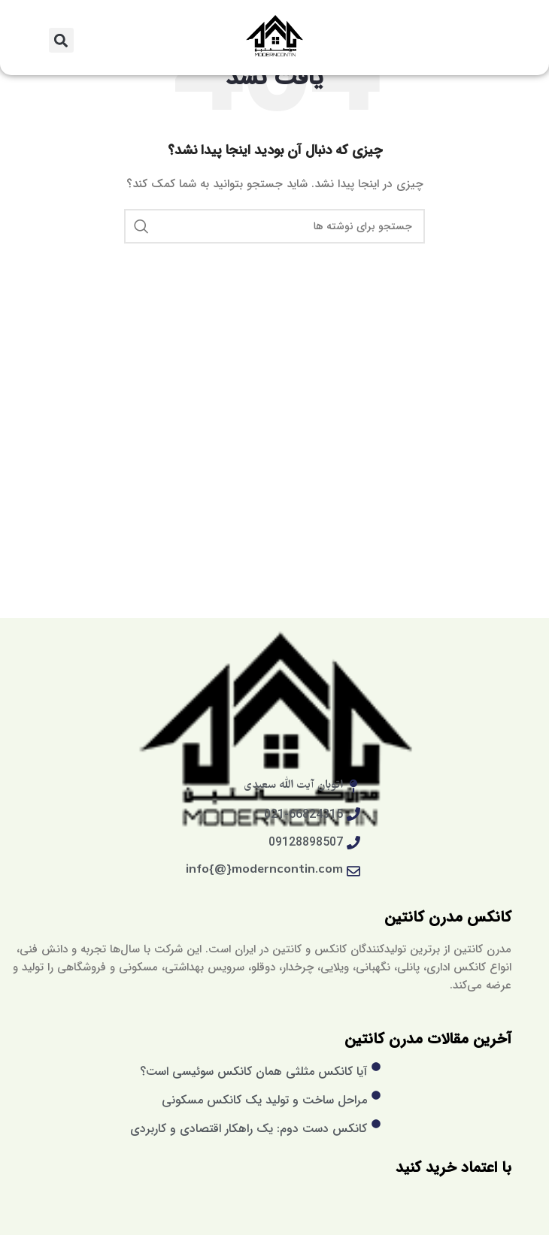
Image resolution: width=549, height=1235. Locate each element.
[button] (61, 40)
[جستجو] (274, 226)
